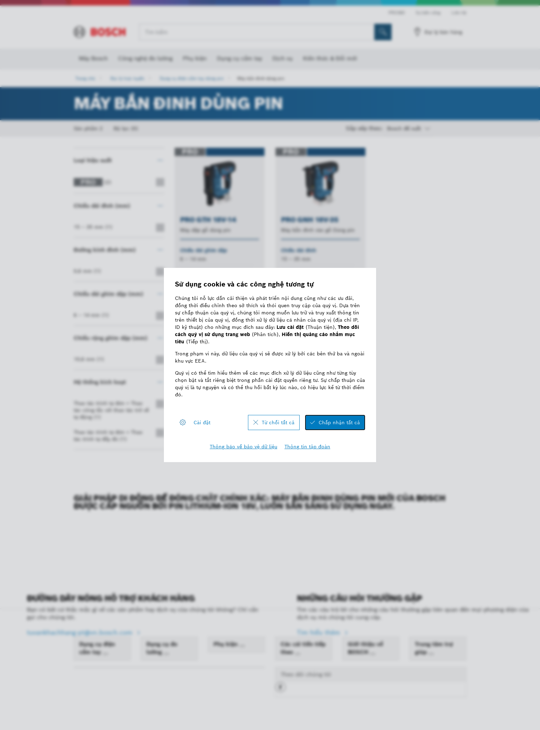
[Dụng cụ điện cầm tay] (105, 654)
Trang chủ (85, 78)
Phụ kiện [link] (226, 644)
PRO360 (396, 12)
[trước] (307, 411)
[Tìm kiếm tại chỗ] (383, 32)
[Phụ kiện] (242, 646)
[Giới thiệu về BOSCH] (372, 654)
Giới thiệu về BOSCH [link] (365, 648)
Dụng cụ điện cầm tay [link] (97, 648)
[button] (280, 690)
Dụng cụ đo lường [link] (161, 648)
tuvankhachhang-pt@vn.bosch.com (80, 632)
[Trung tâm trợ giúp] (431, 654)
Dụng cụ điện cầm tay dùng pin (192, 78)
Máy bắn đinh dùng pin (260, 78)
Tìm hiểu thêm (319, 632)
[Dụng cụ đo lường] (166, 654)
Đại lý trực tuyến (127, 78)
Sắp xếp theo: (364, 128)
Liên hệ (458, 12)
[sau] (332, 411)
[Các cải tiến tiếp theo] (297, 654)
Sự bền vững (428, 12)
